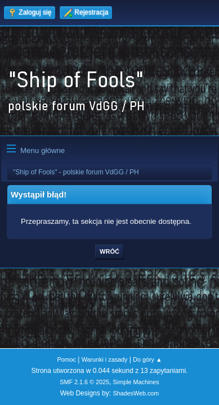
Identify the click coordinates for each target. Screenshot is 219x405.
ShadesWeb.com (136, 393)
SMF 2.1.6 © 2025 (84, 382)
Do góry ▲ (147, 359)
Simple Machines (136, 382)
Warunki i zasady (105, 359)
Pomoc (66, 359)
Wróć (109, 251)
